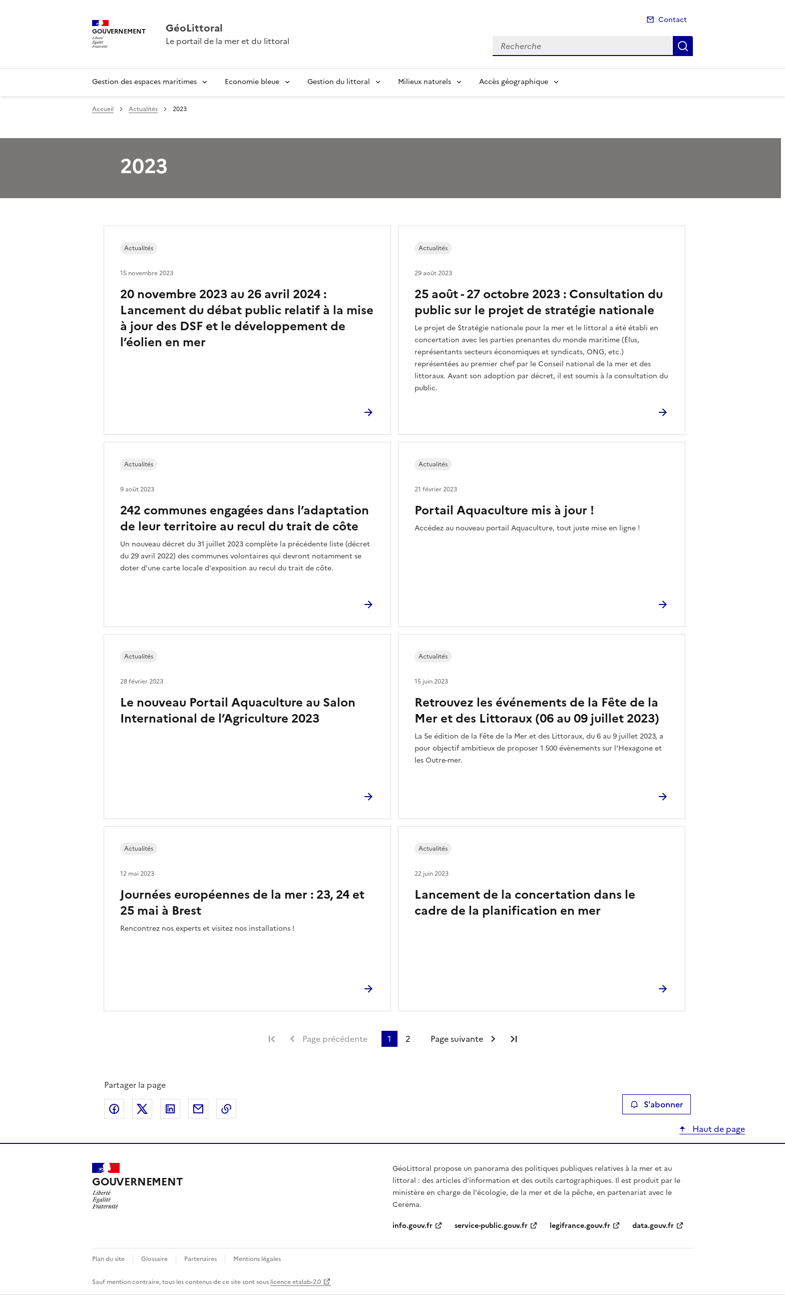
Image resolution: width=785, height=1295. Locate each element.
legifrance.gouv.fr (580, 1225)
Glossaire (154, 1258)
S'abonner (656, 1104)
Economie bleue (252, 82)
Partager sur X (142, 1109)
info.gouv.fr (412, 1225)
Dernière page (514, 1039)
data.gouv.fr (653, 1225)
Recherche (683, 46)
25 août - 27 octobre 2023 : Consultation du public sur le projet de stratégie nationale (539, 302)
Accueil (103, 109)
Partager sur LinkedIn (170, 1109)
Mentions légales (257, 1258)
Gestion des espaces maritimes (144, 82)
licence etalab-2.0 (295, 1281)
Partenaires (200, 1258)
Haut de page (717, 1129)
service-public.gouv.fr (491, 1225)
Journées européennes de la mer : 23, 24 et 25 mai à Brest (242, 903)
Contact (672, 20)
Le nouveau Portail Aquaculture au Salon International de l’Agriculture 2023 (237, 711)
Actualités (143, 109)
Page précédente (334, 1039)
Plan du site (108, 1258)
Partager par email (198, 1109)
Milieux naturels (424, 82)
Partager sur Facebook (114, 1109)
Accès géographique (513, 82)
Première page (272, 1039)
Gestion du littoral (338, 82)
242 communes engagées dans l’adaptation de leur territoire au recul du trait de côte (244, 518)
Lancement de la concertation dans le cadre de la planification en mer (525, 903)
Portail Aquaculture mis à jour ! (504, 510)
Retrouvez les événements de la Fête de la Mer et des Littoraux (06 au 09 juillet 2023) (537, 711)
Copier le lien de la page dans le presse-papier (226, 1109)
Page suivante (457, 1039)
